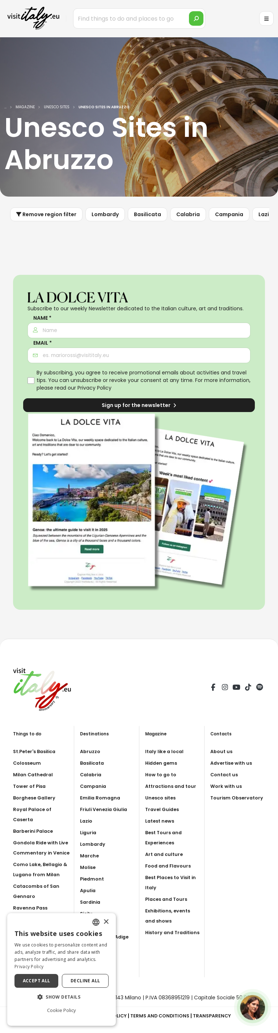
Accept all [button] (36, 981)
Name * (42, 318)
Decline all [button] (85, 981)
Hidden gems (162, 763)
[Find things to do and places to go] (139, 18)
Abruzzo (91, 751)
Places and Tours (168, 909)
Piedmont (93, 878)
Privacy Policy (94, 387)
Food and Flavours (169, 875)
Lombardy (105, 214)
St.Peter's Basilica (37, 751)
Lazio (87, 820)
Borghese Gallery (36, 797)
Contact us (225, 774)
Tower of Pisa (31, 786)
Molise (88, 867)
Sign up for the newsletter (139, 405)
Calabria (188, 214)
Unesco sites (162, 807)
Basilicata (147, 214)
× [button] (106, 922)
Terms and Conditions (161, 1015)
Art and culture (165, 864)
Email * (42, 343)
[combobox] (96, 922)
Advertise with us (233, 763)
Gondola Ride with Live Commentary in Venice (39, 852)
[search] (196, 18)
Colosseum (28, 763)
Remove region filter (46, 214)
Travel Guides (163, 819)
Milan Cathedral (34, 774)
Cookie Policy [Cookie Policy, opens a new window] (61, 1010)
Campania (229, 214)
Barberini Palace (35, 831)
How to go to (162, 774)
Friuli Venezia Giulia (106, 809)
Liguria (89, 832)
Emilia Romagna (101, 797)
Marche (90, 855)
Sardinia (91, 902)
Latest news (161, 831)
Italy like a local (165, 751)
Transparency (217, 1015)
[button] (61, 997)
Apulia (88, 890)
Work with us (227, 786)
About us (222, 751)
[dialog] (61, 969)
